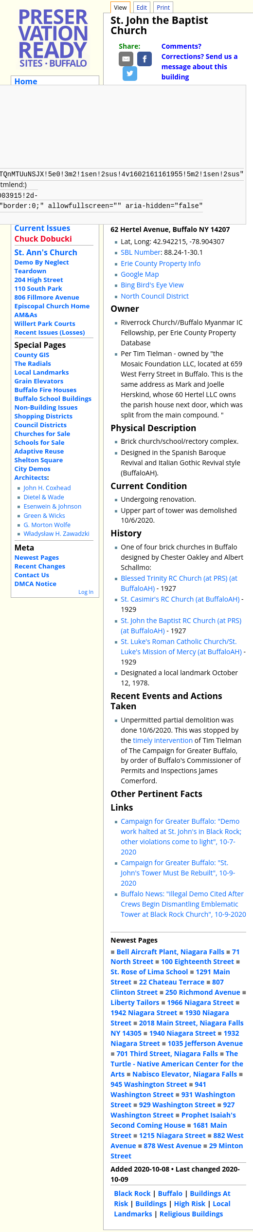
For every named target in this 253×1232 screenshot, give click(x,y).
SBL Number (141, 250)
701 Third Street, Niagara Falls (167, 1051)
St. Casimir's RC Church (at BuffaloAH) (180, 597)
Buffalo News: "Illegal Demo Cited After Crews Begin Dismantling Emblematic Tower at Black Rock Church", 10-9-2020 (183, 902)
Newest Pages (37, 557)
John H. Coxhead (47, 488)
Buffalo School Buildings (53, 398)
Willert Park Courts (45, 323)
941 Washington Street (158, 1087)
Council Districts (41, 424)
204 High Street (39, 279)
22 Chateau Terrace (172, 980)
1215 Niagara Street (172, 1133)
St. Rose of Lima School (149, 969)
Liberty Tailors (134, 1000)
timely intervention (163, 738)
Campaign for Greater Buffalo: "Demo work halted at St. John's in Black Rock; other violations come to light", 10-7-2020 (181, 834)
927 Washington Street (172, 1108)
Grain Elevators (39, 381)
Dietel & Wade (43, 497)
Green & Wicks (44, 516)
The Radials (33, 363)
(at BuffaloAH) (142, 628)
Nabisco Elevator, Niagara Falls (184, 1072)
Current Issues (43, 228)
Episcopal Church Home (52, 306)
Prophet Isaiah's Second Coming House (173, 1118)
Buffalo (170, 1191)
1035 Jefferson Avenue (205, 1041)
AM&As (26, 314)
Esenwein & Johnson (52, 506)
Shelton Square (39, 459)
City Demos (33, 468)
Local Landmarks (42, 372)
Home (26, 81)
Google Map (140, 272)
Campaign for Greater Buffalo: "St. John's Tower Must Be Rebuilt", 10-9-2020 (178, 871)
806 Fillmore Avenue (47, 297)
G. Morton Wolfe (47, 525)
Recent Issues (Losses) (50, 332)
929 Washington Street (177, 1102)
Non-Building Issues (46, 407)
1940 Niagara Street (182, 1031)
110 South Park (39, 288)
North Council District (155, 294)
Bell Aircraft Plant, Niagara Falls (170, 949)
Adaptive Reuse (39, 451)
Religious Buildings (191, 1211)
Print (163, 7)
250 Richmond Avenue (202, 990)
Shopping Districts (44, 416)
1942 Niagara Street (143, 1010)
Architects (31, 477)
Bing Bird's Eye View (152, 282)
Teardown (31, 270)
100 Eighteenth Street (197, 959)
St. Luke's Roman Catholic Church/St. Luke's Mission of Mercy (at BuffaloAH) (181, 644)
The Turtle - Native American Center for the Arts (176, 1062)
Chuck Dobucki (43, 238)
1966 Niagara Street (200, 1000)
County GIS (32, 354)
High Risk (190, 1201)
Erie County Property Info (160, 261)
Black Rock (132, 1191)
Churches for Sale (43, 433)
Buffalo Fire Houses (46, 389)
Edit (142, 7)
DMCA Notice (35, 583)
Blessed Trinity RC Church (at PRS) (174, 576)
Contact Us (32, 574)
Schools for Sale (40, 442)
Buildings (150, 1201)
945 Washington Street (148, 1082)
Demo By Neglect (42, 262)
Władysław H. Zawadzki (56, 534)
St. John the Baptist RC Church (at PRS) (181, 618)
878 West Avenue (172, 1143)
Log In (85, 591)
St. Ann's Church (46, 252)
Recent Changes (40, 566)
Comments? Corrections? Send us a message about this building (200, 61)
